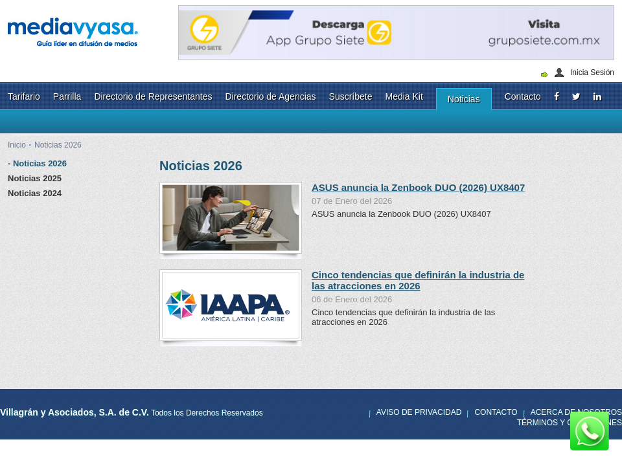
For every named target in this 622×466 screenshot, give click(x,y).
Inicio (17, 145)
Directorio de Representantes (153, 96)
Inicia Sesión (592, 72)
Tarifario (24, 96)
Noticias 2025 (35, 178)
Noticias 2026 (58, 145)
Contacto (523, 96)
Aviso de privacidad (419, 412)
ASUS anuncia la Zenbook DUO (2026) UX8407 (418, 187)
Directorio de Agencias (270, 96)
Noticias (464, 99)
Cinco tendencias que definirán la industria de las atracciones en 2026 (418, 280)
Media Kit (404, 96)
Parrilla (67, 96)
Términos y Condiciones (569, 422)
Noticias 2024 (35, 193)
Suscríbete (351, 96)
